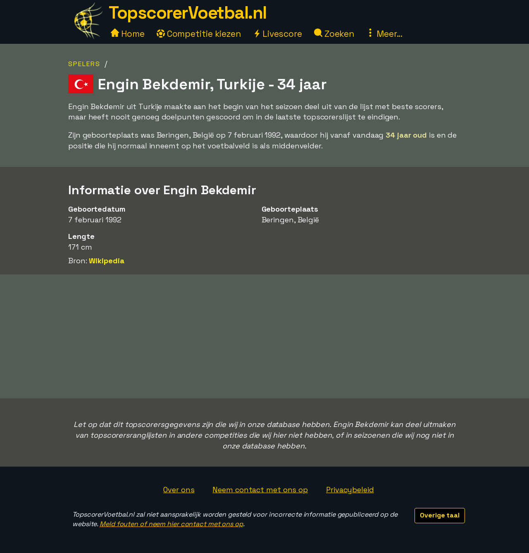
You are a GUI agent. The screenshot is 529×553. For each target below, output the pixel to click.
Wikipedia (106, 260)
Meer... (384, 33)
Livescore (277, 33)
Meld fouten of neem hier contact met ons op (171, 524)
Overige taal (440, 515)
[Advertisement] (264, 336)
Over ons (178, 489)
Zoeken (334, 33)
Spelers (84, 64)
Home (128, 33)
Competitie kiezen (199, 33)
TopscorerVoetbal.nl (188, 13)
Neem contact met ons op (260, 489)
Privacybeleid (350, 489)
